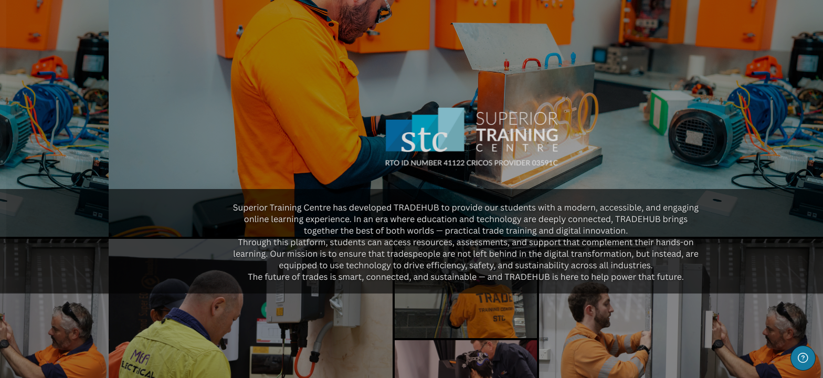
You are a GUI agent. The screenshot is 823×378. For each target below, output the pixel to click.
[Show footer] (803, 358)
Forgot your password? (166, 314)
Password (36, 263)
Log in (111, 344)
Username (36, 209)
